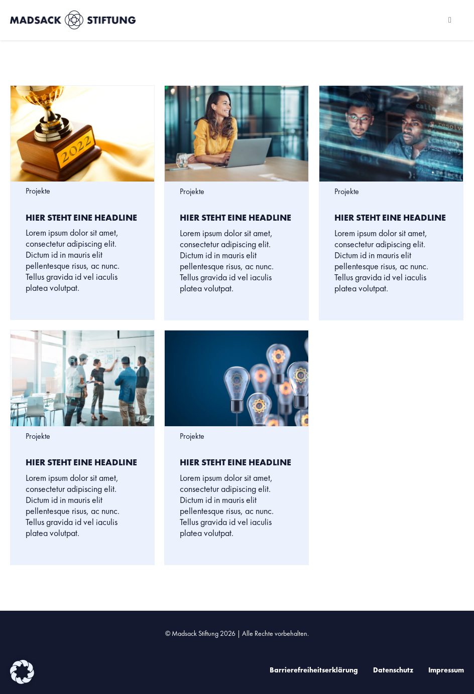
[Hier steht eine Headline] (82, 134)
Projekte (38, 191)
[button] (22, 672)
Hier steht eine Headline (81, 217)
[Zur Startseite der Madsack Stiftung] (89, 20)
